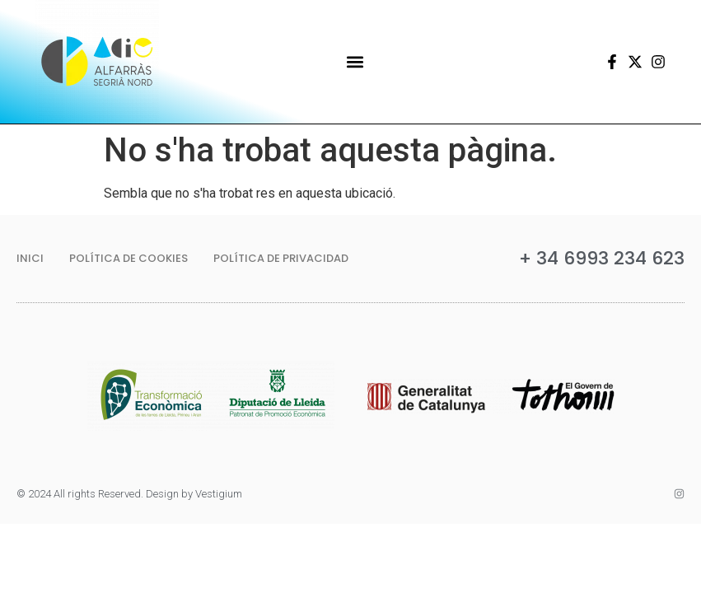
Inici (30, 258)
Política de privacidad (280, 258)
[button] (354, 62)
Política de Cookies (128, 258)
